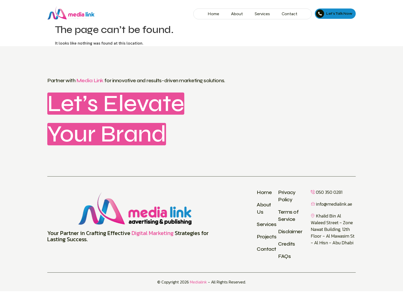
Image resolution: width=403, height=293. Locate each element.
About (235, 13)
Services (261, 13)
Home (211, 13)
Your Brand (111, 135)
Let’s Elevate (120, 104)
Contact (289, 13)
